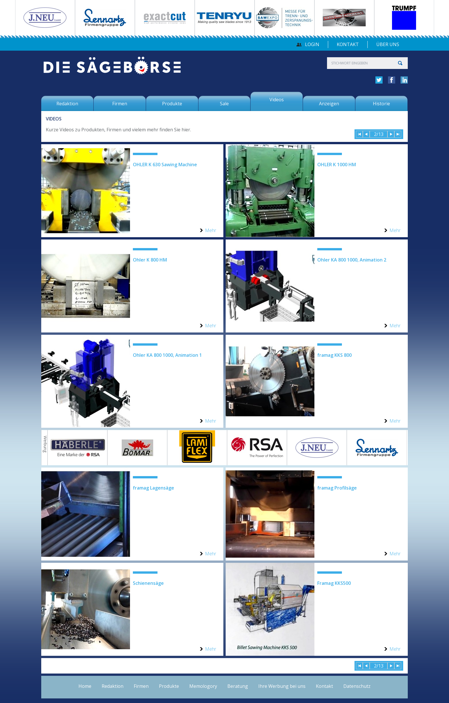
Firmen (141, 686)
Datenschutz (357, 686)
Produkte (169, 686)
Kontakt (348, 44)
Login (312, 44)
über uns (387, 44)
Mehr (210, 230)
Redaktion (112, 686)
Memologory (203, 686)
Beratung (237, 686)
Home (84, 686)
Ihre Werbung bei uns (282, 686)
